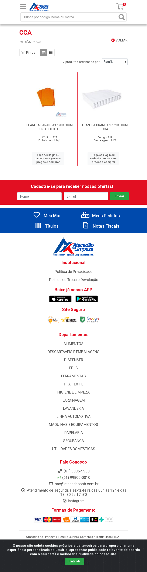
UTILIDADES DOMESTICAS (73, 449)
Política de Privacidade (73, 272)
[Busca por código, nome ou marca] (69, 17)
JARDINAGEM (73, 400)
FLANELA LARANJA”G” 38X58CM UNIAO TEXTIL (50, 127)
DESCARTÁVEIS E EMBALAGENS (73, 352)
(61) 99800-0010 (73, 477)
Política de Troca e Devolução (73, 280)
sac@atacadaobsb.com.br (74, 484)
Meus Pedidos (100, 215)
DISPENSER (73, 360)
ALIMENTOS (73, 344)
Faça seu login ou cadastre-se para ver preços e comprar (48, 158)
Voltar (119, 40)
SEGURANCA (73, 441)
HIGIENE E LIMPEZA (73, 392)
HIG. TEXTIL (73, 384)
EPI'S (73, 368)
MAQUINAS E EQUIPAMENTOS (73, 424)
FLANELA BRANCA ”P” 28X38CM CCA (105, 127)
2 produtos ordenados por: (81, 62)
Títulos (46, 226)
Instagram (73, 501)
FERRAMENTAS (73, 376)
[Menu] (23, 6)
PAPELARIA (73, 433)
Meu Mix (46, 215)
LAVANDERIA (73, 408)
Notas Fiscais (100, 226)
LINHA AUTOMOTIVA (73, 416)
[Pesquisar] (121, 17)
